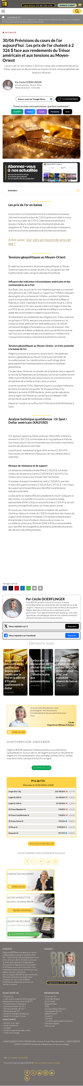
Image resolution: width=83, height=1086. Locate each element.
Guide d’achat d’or (11, 1025)
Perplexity (55, 112)
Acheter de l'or (41, 767)
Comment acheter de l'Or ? (15, 1006)
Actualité (10, 32)
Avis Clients (50, 1001)
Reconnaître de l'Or (12, 1011)
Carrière (48, 1018)
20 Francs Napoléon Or (17, 809)
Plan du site (50, 1026)
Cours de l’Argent (52, 999)
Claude (42, 112)
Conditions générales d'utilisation (59, 1021)
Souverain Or (13, 833)
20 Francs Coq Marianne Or (19, 815)
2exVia (10, 1057)
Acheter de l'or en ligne (23, 934)
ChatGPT (17, 112)
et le (21, 958)
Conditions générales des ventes (17, 1030)
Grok (67, 112)
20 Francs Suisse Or (16, 821)
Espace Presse (51, 1004)
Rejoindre (72, 626)
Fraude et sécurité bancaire (15, 1004)
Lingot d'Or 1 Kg (15, 791)
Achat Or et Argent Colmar (15, 1016)
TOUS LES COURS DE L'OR (41, 843)
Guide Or (49, 1016)
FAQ (47, 1006)
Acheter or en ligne (12, 1023)
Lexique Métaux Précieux (55, 1008)
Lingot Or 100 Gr (15, 803)
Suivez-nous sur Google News (31, 99)
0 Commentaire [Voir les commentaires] (70, 99)
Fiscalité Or (8, 996)
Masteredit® (22, 1057)
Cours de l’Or (50, 996)
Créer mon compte (11, 1033)
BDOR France (51, 1013)
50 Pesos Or (13, 827)
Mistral (30, 112)
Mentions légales (52, 1023)
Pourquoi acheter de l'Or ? (14, 1008)
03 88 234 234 (44, 5)
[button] (41, 191)
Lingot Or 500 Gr (15, 797)
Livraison (7, 1028)
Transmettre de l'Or (53, 1011)
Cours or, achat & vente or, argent (47, 1063)
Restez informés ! (20, 910)
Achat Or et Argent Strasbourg (16, 1013)
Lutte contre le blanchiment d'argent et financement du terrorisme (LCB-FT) (19, 1000)
